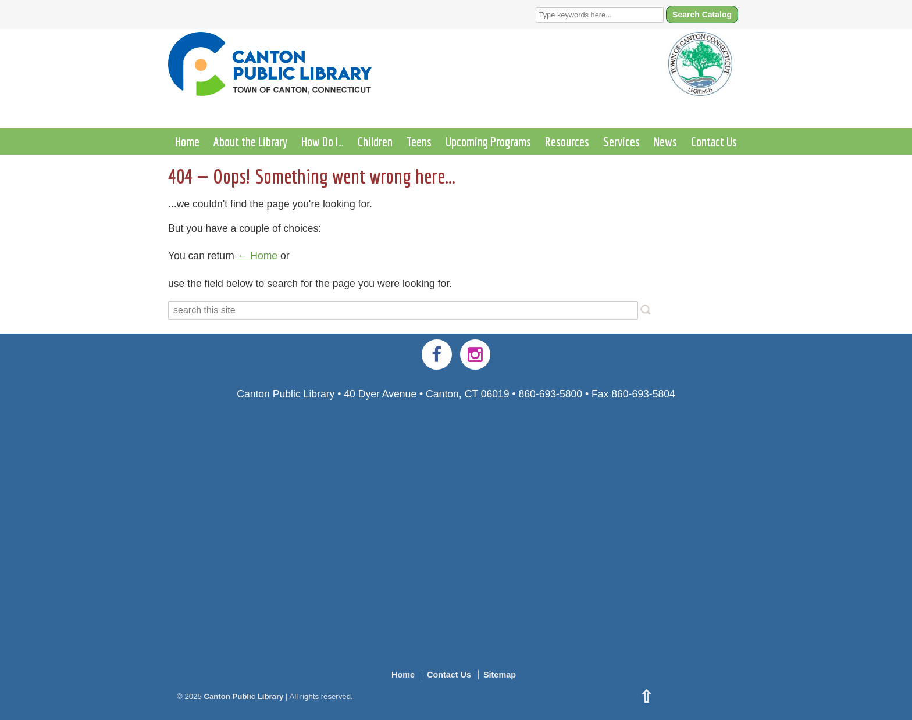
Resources (567, 141)
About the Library (250, 141)
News (665, 141)
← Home (257, 256)
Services (621, 141)
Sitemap (499, 674)
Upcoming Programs (488, 141)
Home (187, 141)
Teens (419, 141)
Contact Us (714, 141)
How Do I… (322, 141)
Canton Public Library (244, 696)
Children (375, 141)
